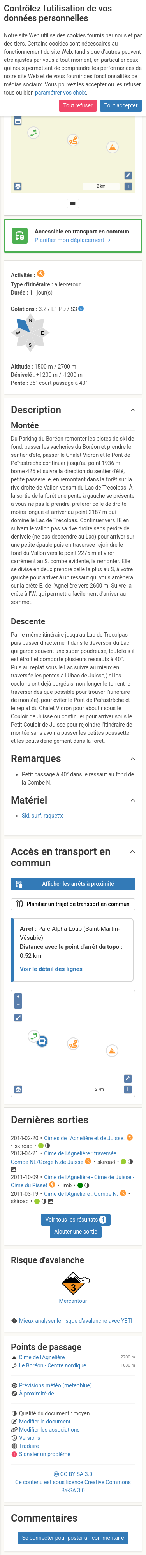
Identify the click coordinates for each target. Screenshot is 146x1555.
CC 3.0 (73, 1482)
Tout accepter (121, 105)
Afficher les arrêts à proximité (65, 884)
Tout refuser (77, 105)
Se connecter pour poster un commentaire (73, 1538)
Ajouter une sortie (75, 1232)
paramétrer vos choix (60, 93)
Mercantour (73, 1301)
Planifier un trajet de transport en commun (73, 903)
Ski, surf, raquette (43, 816)
